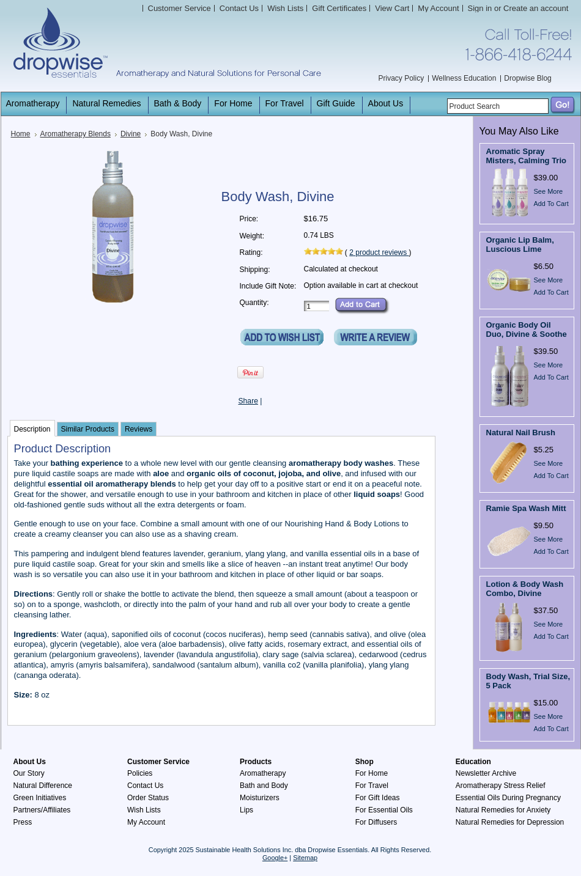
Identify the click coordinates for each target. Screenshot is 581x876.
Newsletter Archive (486, 773)
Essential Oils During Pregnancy (508, 797)
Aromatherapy (263, 773)
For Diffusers (376, 822)
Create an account (535, 8)
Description (32, 429)
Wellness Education (464, 78)
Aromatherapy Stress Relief (501, 785)
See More (548, 191)
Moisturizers (259, 797)
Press (22, 822)
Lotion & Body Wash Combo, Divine (525, 589)
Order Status (148, 797)
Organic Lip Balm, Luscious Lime (520, 244)
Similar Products (87, 429)
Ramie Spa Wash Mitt (526, 508)
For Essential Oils (384, 810)
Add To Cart (551, 203)
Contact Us (145, 785)
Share (248, 401)
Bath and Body (264, 785)
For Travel (371, 785)
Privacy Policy (401, 78)
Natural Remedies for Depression (510, 822)
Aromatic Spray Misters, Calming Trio (526, 156)
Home (21, 134)
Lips (246, 810)
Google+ (274, 857)
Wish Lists (144, 810)
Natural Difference (43, 785)
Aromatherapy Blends (75, 134)
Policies (139, 773)
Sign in (480, 8)
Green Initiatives (40, 797)
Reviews (138, 429)
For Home (371, 773)
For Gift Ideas (377, 797)
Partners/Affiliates (42, 810)
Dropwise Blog (527, 78)
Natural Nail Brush (520, 432)
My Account (438, 8)
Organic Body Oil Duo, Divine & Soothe (526, 329)
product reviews (379, 252)
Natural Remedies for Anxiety (503, 810)
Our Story (29, 773)
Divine (130, 134)
